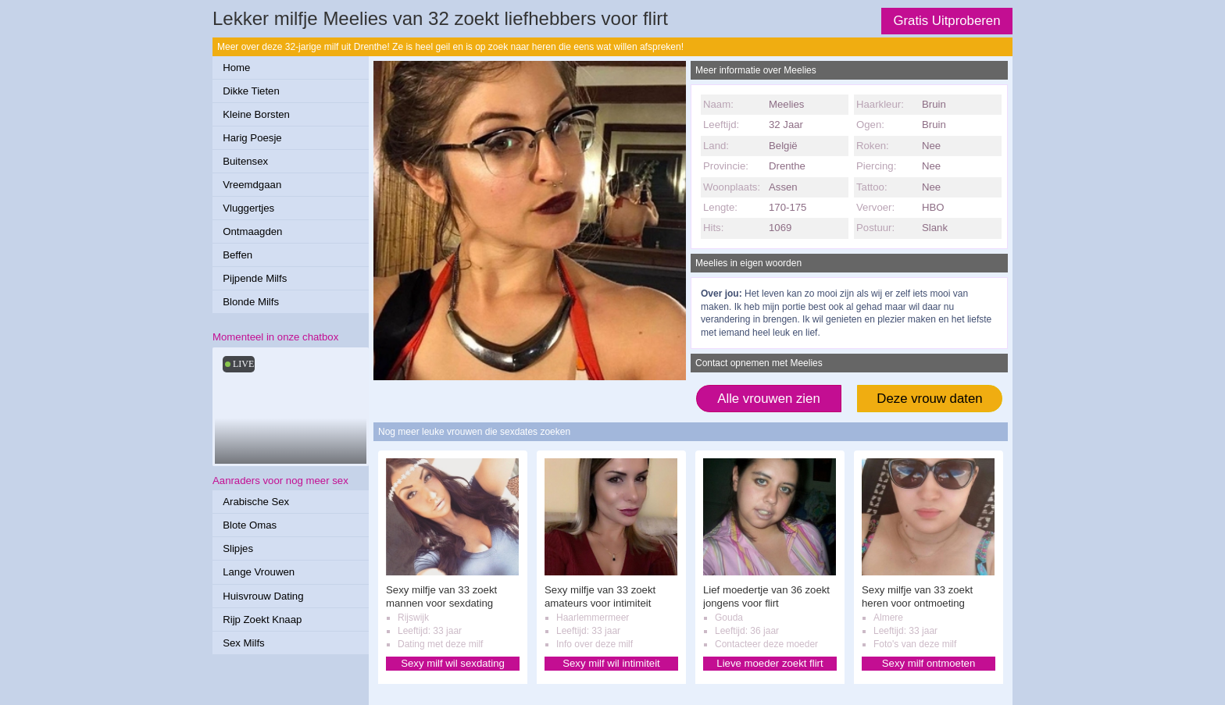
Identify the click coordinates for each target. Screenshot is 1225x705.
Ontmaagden (252, 231)
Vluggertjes (248, 208)
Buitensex (245, 161)
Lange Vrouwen (259, 572)
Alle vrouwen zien (768, 398)
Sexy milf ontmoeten (928, 663)
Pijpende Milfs (255, 278)
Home (236, 67)
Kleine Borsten (256, 114)
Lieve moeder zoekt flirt (769, 663)
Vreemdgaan (252, 184)
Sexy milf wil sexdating (453, 663)
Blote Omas (250, 525)
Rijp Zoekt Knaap (262, 619)
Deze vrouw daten (929, 398)
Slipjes (238, 548)
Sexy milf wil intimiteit (611, 663)
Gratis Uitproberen (946, 20)
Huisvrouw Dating (263, 596)
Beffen (237, 255)
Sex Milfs (244, 643)
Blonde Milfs (251, 302)
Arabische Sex (256, 501)
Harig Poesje (252, 138)
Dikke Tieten (251, 91)
